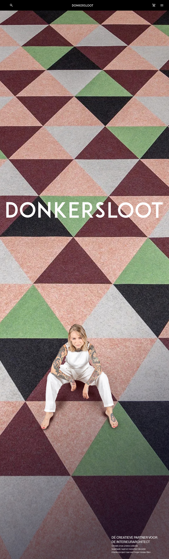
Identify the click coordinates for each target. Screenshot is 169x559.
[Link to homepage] (82, 5)
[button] (5, 5)
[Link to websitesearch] (11, 5)
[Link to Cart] (154, 5)
